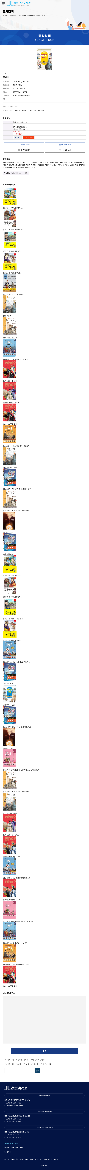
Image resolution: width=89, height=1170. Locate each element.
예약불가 (18, 137)
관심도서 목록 (66, 144)
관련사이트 (44, 1166)
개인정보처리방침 (11, 1143)
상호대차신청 (28, 137)
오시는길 (7, 1152)
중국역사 (25, 110)
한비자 (17, 110)
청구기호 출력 (26, 150)
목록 (44, 1051)
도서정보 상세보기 (16, 173)
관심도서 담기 (26, 144)
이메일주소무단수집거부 (13, 1148)
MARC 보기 (66, 150)
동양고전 (33, 110)
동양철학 (41, 110)
